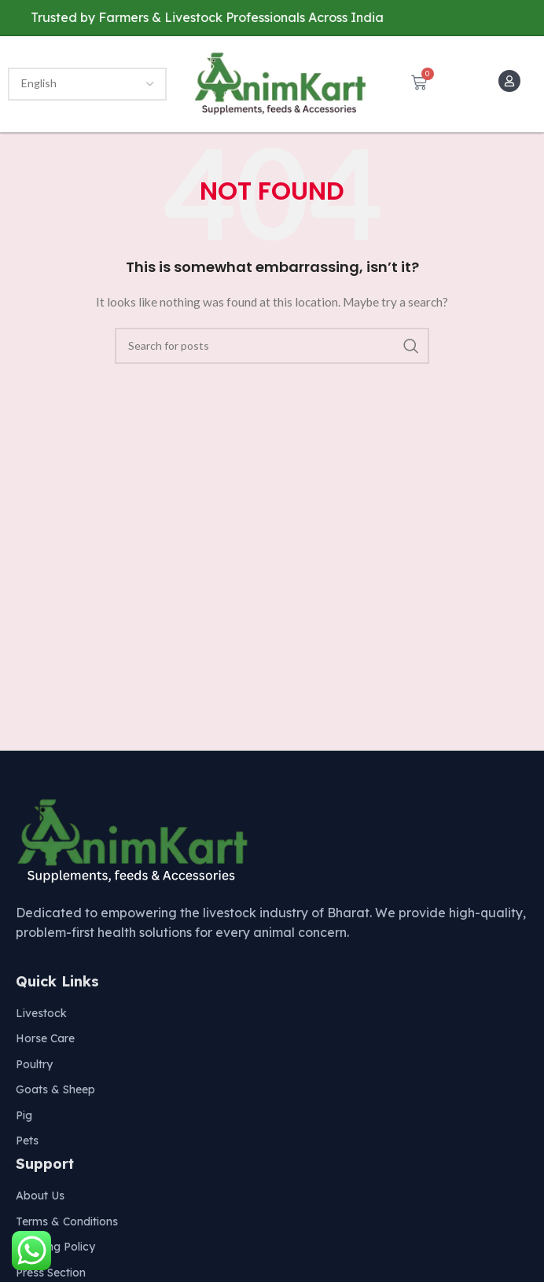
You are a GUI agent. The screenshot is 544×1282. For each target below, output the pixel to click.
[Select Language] (87, 84)
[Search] (272, 346)
